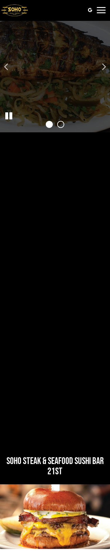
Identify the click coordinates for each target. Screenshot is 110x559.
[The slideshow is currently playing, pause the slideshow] (8, 116)
